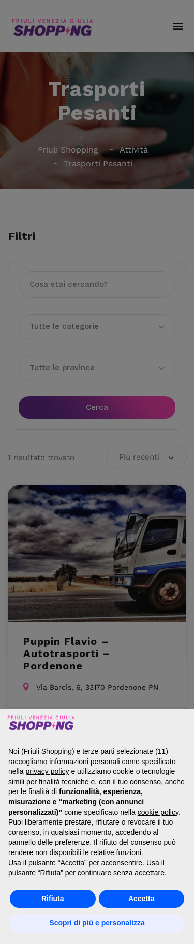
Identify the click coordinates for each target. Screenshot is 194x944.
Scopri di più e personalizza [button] (96, 923)
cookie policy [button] (158, 812)
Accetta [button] (141, 898)
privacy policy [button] (47, 771)
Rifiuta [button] (52, 898)
